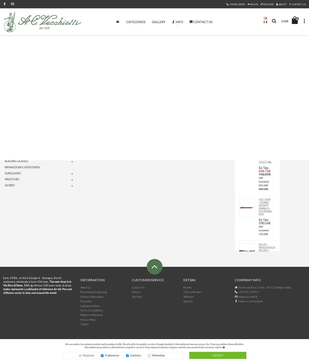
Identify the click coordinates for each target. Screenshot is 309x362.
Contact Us (297, 4)
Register (267, 4)
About (281, 4)
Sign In (252, 4)
